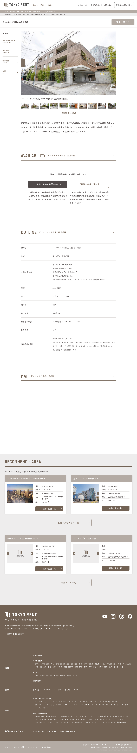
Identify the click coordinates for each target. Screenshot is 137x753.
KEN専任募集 (40, 716)
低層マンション (90, 722)
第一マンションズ (41, 705)
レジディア (97, 702)
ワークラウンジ (117, 719)
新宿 (65, 667)
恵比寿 (97, 664)
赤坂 (57, 664)
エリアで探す (17, 15)
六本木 (37, 664)
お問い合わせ (46, 747)
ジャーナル (57, 690)
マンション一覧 (38, 731)
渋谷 (85, 664)
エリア (76, 690)
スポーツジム (93, 719)
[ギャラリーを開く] (68, 112)
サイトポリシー (33, 747)
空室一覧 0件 (123, 22)
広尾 (47, 664)
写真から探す (37, 655)
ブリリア (125, 705)
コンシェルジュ (81, 719)
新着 (66, 719)
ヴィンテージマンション (106, 722)
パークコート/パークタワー (80, 705)
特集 (49, 5)
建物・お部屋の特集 (40, 713)
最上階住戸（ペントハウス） (120, 716)
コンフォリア (87, 702)
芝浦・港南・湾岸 (85, 667)
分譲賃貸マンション (67, 716)
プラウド (117, 705)
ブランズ (109, 705)
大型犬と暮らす (53, 719)
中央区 (62, 675)
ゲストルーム (40, 722)
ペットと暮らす (40, 719)
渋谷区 (42, 675)
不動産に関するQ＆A (67, 731)
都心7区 (67, 690)
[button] (23, 63)
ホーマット (116, 702)
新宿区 (56, 675)
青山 (52, 664)
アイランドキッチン (63, 722)
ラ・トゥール (49, 702)
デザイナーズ (94, 716)
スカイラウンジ (104, 719)
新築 (62, 719)
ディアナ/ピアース (42, 708)
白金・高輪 (78, 664)
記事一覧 (36, 690)
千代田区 (49, 675)
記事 (42, 5)
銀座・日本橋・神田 (116, 667)
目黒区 (69, 675)
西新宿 (70, 667)
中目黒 (109, 664)
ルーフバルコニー (77, 722)
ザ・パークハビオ (74, 702)
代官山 (103, 664)
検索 (34, 5)
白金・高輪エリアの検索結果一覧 (32, 15)
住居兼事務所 (121, 722)
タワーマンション (81, 716)
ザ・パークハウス (98, 705)
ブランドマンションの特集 (42, 699)
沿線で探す (37, 681)
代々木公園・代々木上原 (122, 664)
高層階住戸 (104, 716)
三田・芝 (70, 664)
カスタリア (107, 702)
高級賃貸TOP (8, 15)
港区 (37, 675)
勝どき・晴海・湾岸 (100, 667)
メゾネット (50, 722)
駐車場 (72, 719)
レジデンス (46, 690)
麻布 (43, 664)
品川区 (75, 675)
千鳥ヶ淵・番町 (40, 667)
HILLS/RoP (39, 702)
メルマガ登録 (52, 731)
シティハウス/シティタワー (59, 705)
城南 (76, 667)
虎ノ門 (62, 664)
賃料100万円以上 (52, 716)
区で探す (36, 672)
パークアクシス (61, 702)
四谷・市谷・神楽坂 (55, 667)
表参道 (90, 664)
